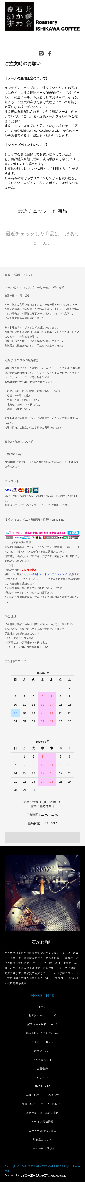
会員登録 (42, 1068)
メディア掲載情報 (42, 1121)
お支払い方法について (42, 1015)
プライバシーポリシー (42, 1042)
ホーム (42, 1006)
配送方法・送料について (42, 1024)
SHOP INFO (42, 1086)
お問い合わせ (42, 1050)
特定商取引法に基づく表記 (42, 1033)
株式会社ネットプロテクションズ (48, 574)
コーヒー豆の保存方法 (42, 1130)
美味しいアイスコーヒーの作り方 (42, 1104)
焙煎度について (42, 1139)
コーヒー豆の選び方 (42, 1148)
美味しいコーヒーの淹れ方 (42, 1095)
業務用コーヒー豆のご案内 (42, 1112)
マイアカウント (42, 1059)
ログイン (42, 1077)
